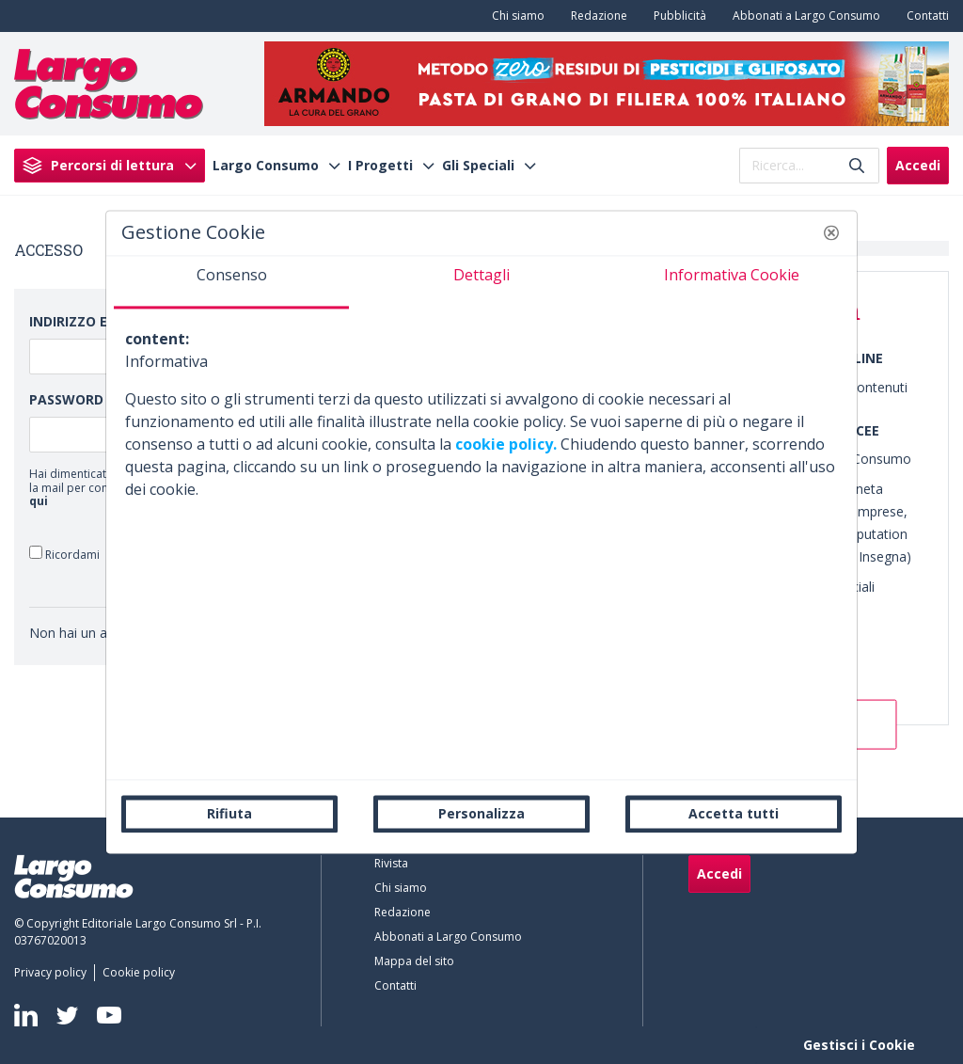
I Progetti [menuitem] (380, 165)
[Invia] (857, 165)
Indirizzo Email (84, 321)
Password (66, 399)
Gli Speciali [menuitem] (478, 165)
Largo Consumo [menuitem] (266, 165)
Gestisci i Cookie (859, 1045)
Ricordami (64, 554)
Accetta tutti (733, 813)
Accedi (917, 165)
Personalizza (481, 813)
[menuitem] (514, 16)
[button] (831, 232)
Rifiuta (229, 813)
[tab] (231, 282)
